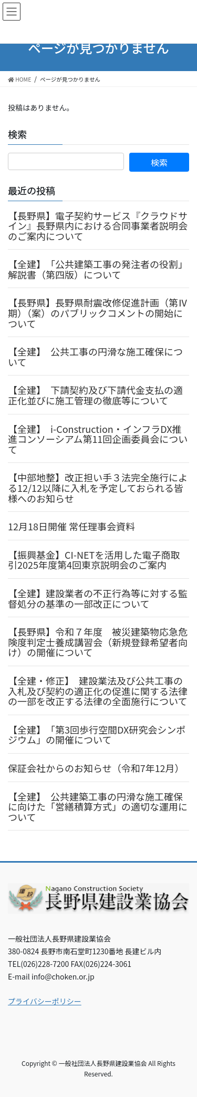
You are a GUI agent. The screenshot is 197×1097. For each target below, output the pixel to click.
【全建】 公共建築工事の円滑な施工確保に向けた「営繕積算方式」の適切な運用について (98, 806)
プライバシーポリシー (44, 1001)
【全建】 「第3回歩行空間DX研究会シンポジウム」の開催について (96, 735)
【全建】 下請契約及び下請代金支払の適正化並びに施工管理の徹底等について (95, 395)
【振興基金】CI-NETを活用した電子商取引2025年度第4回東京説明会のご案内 (94, 560)
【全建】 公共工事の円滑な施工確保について (95, 356)
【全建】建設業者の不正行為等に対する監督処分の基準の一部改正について (98, 598)
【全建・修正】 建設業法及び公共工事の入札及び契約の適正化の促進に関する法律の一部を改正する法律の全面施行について (98, 691)
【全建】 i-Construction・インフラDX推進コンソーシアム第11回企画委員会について (98, 439)
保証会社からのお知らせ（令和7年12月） (96, 768)
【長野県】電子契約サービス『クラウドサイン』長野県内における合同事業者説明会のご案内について (98, 226)
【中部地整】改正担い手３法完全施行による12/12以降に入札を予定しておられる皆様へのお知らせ (98, 487)
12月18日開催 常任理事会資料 (71, 526)
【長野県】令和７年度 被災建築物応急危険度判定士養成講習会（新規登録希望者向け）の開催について (98, 642)
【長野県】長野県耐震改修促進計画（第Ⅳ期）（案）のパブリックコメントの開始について (98, 312)
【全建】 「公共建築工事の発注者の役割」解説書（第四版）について (98, 269)
